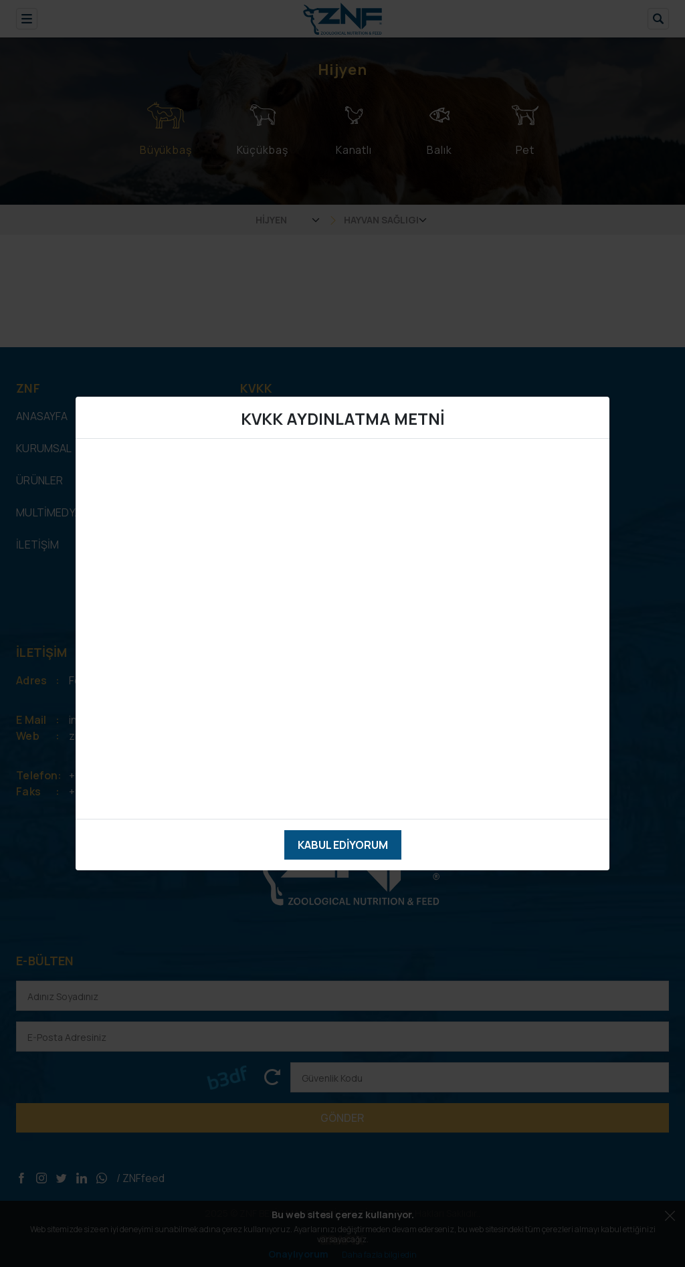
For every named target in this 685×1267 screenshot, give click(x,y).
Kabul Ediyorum (343, 845)
